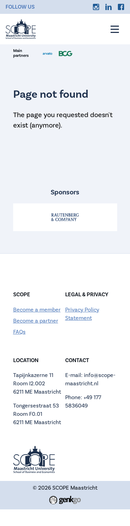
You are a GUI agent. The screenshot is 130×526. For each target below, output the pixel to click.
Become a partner (35, 320)
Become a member (37, 309)
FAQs (19, 331)
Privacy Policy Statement (82, 314)
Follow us (20, 6)
